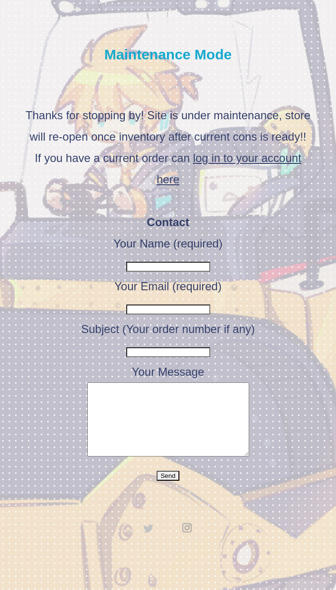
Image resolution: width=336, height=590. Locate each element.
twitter (148, 542)
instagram (187, 542)
